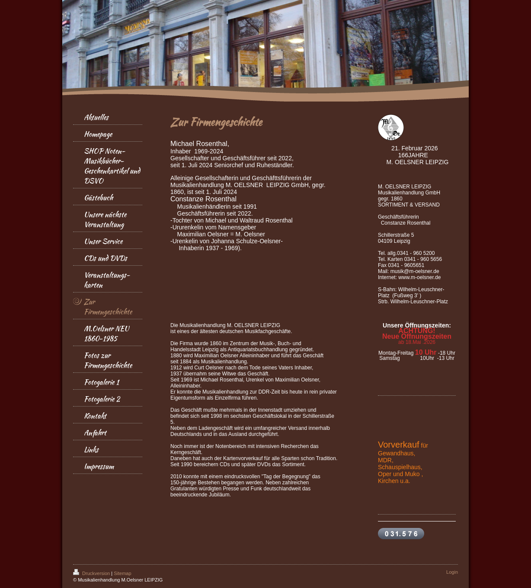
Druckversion (92, 573)
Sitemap (122, 573)
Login (452, 572)
